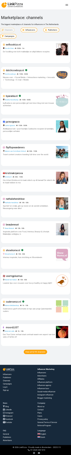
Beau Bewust (9, 228)
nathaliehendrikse (15, 198)
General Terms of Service (47, 422)
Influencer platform (44, 382)
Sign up (6, 390)
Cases (39, 416)
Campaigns (7, 384)
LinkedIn (8, 410)
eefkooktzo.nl (13, 44)
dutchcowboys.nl (15, 70)
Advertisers (41, 376)
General (6, 434)
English (41, 434)
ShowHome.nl (10, 254)
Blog (7, 406)
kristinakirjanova (14, 173)
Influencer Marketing (45, 369)
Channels (6, 381)
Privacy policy (42, 419)
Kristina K (8, 177)
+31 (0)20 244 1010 (36, 450)
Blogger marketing (44, 398)
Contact (40, 410)
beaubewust (12, 224)
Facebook (9, 419)
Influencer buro (43, 388)
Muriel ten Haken (11, 280)
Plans (39, 413)
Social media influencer (46, 392)
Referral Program (44, 425)
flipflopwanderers (15, 147)
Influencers (7, 374)
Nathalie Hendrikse (11, 202)
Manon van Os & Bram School (15, 151)
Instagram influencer (45, 395)
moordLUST (12, 327)
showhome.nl (13, 250)
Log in (5, 387)
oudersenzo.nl (13, 301)
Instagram (9, 413)
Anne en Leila (10, 331)
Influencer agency (44, 385)
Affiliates (40, 379)
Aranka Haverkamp (11, 100)
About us (40, 406)
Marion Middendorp (12, 305)
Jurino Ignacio (10, 125)
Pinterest (8, 416)
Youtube (8, 422)
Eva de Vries (9, 48)
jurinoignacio (13, 121)
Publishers (7, 377)
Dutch (41, 437)
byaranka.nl (12, 96)
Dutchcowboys (10, 74)
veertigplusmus (14, 276)
